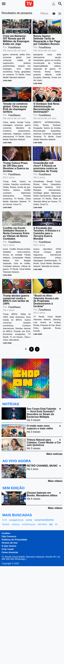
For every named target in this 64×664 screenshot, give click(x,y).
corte (29, 519)
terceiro (42, 524)
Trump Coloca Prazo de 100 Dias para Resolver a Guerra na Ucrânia (16, 167)
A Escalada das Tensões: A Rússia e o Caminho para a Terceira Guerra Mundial (46, 233)
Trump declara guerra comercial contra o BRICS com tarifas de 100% (16, 299)
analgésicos (16, 520)
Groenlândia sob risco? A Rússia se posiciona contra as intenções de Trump (45, 167)
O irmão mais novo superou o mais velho (40, 427)
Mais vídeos (55, 481)
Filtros (44, 13)
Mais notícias (54, 454)
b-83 (4, 520)
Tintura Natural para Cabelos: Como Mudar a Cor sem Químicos (44, 442)
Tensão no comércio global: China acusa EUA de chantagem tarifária (15, 107)
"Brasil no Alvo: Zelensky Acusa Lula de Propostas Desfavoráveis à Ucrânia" (46, 301)
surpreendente (44, 519)
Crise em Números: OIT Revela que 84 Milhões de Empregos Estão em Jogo (16, 40)
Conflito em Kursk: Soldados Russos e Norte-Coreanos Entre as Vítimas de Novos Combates (16, 233)
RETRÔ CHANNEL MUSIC (42, 465)
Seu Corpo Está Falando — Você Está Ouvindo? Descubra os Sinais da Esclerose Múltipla (41, 412)
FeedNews (14, 47)
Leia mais (7, 80)
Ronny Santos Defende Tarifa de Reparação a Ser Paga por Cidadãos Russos (46, 40)
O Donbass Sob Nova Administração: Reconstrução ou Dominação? (46, 107)
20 (56, 524)
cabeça (15, 524)
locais (5, 524)
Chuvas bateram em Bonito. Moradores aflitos (42, 494)
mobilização (29, 524)
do (51, 524)
